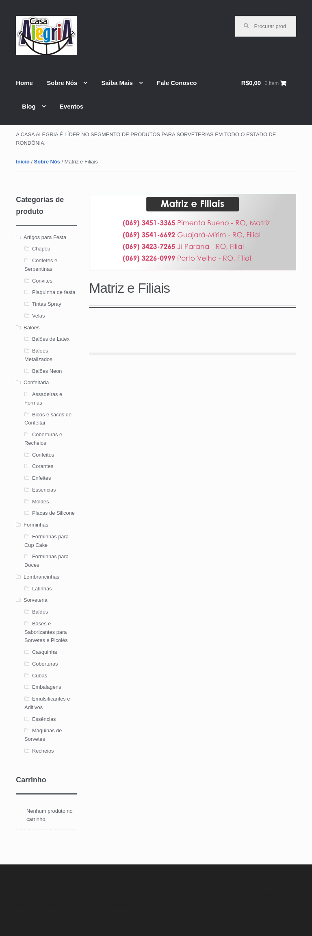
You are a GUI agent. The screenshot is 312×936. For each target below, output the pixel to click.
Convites (42, 281)
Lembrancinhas (41, 577)
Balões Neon (47, 371)
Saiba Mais (117, 82)
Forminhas (36, 525)
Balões (31, 327)
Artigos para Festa (45, 237)
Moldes (40, 501)
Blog (28, 106)
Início (23, 162)
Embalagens (46, 687)
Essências (44, 719)
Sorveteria (36, 600)
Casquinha (44, 652)
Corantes (42, 466)
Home (24, 82)
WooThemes (110, 904)
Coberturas (45, 664)
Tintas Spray (46, 304)
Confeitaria (36, 382)
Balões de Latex (50, 339)
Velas (38, 316)
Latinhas (42, 589)
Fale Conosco (177, 82)
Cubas (39, 676)
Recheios (43, 751)
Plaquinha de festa (54, 292)
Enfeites (41, 478)
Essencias (44, 490)
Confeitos (43, 455)
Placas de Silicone (53, 513)
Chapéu (41, 249)
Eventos (71, 106)
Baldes (40, 612)
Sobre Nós (62, 82)
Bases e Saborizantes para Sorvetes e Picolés (46, 632)
